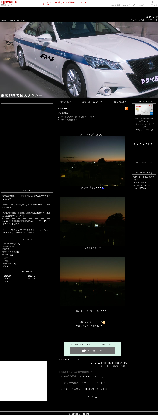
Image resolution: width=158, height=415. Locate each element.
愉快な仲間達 (70, 376)
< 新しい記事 (65, 102)
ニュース (6, 258)
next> (150, 162)
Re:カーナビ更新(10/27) (22, 196)
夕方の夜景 (63, 113)
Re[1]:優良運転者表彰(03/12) (24, 213)
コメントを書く (120, 366)
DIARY (12, 20)
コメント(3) (97, 376)
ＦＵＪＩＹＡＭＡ (72, 389)
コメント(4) (105, 366)
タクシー (6, 246)
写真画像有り (8, 263)
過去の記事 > (120, 102)
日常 (4, 249)
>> (120, 5)
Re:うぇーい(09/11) (19, 204)
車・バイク (9, 5)
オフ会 (5, 261)
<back (136, 162)
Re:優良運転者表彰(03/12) (19, 221)
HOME (4, 20)
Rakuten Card (144, 101)
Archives (27, 272)
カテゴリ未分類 (8, 243)
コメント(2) (99, 382)
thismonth (143, 162)
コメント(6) (102, 389)
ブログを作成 (141, 5)
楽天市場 (153, 5)
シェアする (76, 359)
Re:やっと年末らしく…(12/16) (33, 230)
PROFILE (21, 20)
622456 (150, 17)
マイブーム (7, 255)
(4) (70, 113)
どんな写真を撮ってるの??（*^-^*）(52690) (81, 117)
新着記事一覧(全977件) (92, 102)
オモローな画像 (71, 382)
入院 (4, 266)
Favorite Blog (144, 172)
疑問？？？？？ (8, 252)
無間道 (5, 204)
